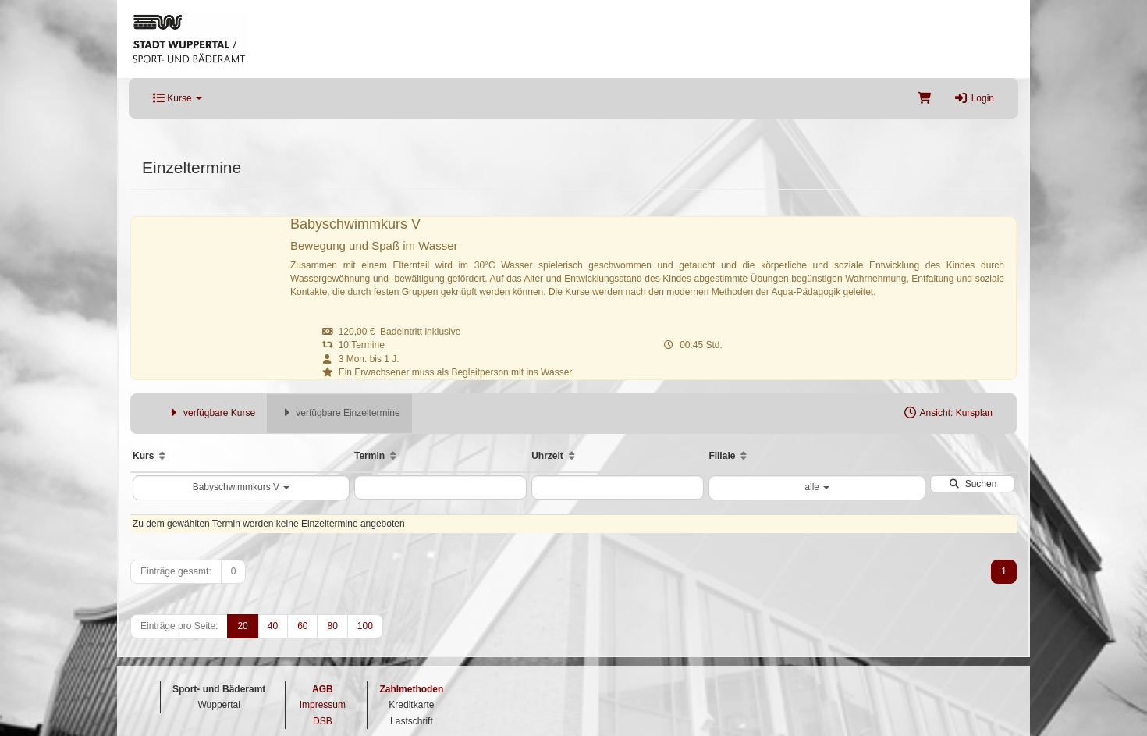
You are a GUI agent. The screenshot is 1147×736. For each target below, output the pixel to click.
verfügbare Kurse (210, 412)
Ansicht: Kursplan (948, 412)
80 (332, 625)
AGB (322, 689)
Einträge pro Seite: (179, 625)
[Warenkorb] (924, 98)
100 (365, 625)
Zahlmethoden (411, 689)
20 (242, 625)
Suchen (972, 483)
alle (816, 487)
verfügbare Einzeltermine (339, 412)
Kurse (177, 98)
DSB (322, 721)
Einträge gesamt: (175, 571)
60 (302, 625)
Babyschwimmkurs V (241, 487)
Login (974, 98)
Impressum (323, 704)
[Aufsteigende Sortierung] (162, 455)
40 (273, 625)
